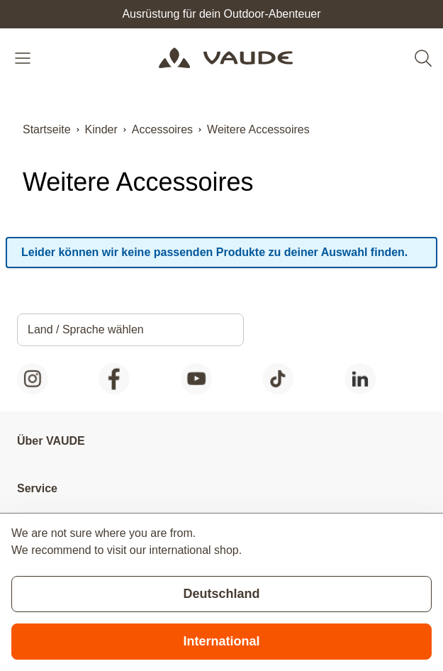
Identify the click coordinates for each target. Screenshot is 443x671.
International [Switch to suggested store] (221, 641)
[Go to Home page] (226, 58)
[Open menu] (24, 58)
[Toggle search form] (423, 58)
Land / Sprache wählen (86, 329)
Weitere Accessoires (258, 129)
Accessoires (162, 129)
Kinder (101, 129)
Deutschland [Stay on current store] (221, 594)
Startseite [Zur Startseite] (47, 129)
